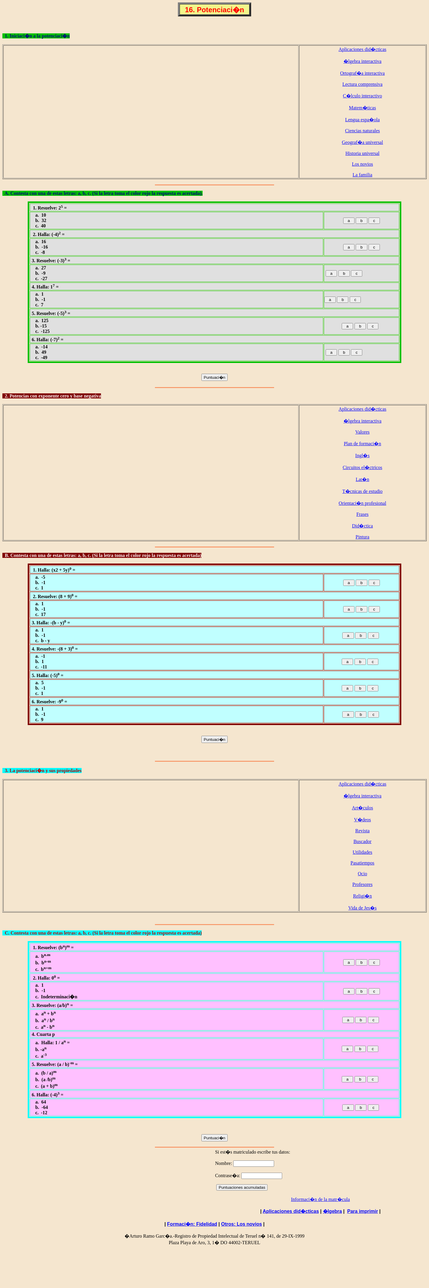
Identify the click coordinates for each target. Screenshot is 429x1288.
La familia (362, 174)
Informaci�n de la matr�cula (320, 1199)
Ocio (362, 873)
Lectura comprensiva (362, 84)
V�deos (362, 819)
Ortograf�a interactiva (362, 73)
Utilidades (362, 852)
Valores (362, 431)
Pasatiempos (362, 862)
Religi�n (362, 896)
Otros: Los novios (241, 1224)
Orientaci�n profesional (362, 503)
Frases (362, 514)
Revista (362, 830)
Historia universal (362, 153)
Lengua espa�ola (362, 119)
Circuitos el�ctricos (362, 467)
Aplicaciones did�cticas (362, 49)
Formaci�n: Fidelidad (192, 1224)
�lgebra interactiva (362, 61)
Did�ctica (362, 525)
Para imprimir (362, 1211)
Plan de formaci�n (362, 443)
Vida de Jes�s (362, 907)
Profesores (362, 884)
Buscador (362, 841)
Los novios (362, 164)
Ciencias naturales (362, 130)
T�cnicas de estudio (362, 491)
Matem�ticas (362, 107)
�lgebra (332, 1211)
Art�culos (362, 807)
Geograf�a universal (362, 142)
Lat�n (362, 479)
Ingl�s (362, 455)
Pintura (362, 536)
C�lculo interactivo (362, 95)
